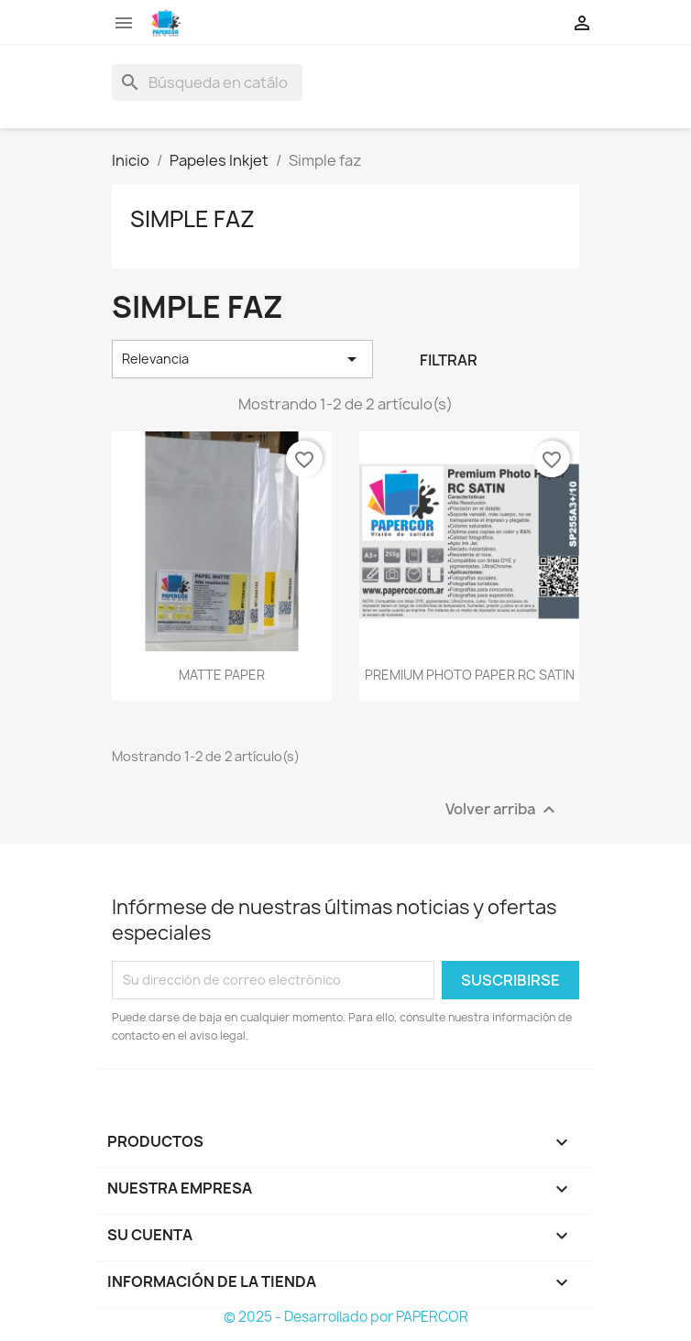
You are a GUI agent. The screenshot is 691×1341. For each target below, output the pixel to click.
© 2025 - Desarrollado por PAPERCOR (346, 1316)
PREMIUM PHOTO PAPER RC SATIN (470, 674)
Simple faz (192, 218)
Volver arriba (502, 809)
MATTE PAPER (222, 674)
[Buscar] (207, 82)
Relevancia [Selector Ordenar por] (242, 359)
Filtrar (448, 360)
